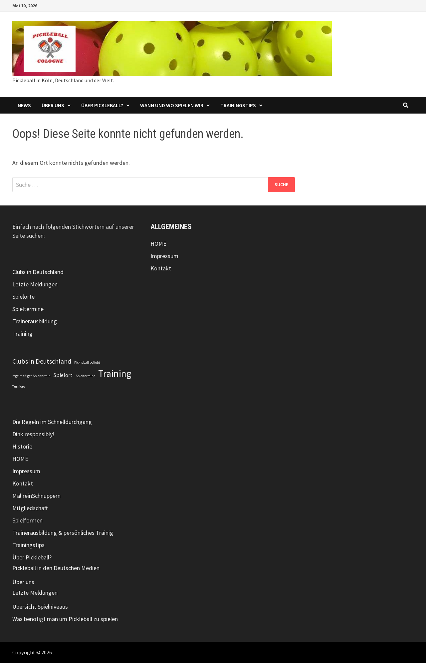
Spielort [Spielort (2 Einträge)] (63, 375)
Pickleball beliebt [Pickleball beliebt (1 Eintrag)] (87, 362)
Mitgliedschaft (30, 508)
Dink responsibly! (33, 434)
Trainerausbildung (34, 321)
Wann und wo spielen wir (171, 105)
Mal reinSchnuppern (36, 495)
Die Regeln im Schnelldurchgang (52, 422)
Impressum (26, 471)
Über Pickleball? (102, 105)
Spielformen (27, 520)
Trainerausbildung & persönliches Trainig (62, 532)
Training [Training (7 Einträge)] (114, 373)
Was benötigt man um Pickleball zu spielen (65, 619)
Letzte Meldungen (35, 284)
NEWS (24, 105)
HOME (20, 459)
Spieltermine (28, 309)
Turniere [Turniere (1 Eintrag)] (18, 386)
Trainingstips (238, 105)
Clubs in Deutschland (38, 272)
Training (22, 333)
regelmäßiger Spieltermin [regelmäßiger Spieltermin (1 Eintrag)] (31, 376)
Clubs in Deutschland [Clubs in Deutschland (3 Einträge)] (41, 361)
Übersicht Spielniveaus (40, 606)
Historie (22, 446)
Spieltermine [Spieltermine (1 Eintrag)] (85, 376)
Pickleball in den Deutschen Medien (56, 568)
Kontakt (22, 483)
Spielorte (23, 296)
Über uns (53, 105)
